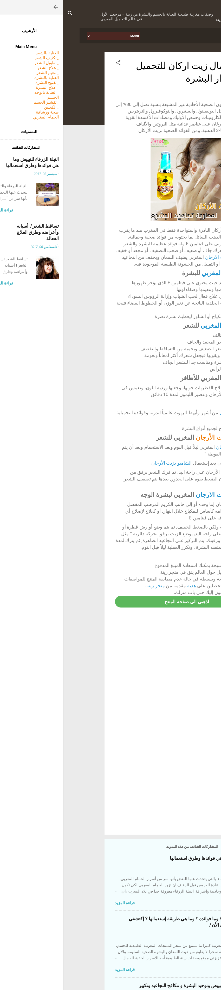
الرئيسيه (188, 36)
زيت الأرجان (149, 437)
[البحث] (7, 14)
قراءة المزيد (62, 903)
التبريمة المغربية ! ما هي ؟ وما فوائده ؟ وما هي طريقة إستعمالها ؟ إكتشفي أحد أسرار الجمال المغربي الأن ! (136, 922)
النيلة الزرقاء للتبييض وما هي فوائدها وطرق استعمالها (156, 858)
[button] (55, 64)
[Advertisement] (107, 786)
